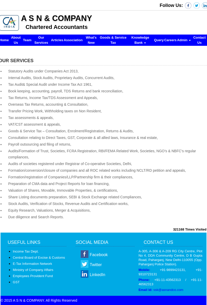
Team (27, 40)
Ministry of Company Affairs (33, 270)
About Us (16, 40)
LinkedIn (97, 275)
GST (16, 282)
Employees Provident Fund (33, 276)
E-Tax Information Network (32, 264)
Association (73, 40)
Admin (184, 40)
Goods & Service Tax (113, 40)
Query (159, 40)
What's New (91, 40)
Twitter (96, 265)
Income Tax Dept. (26, 251)
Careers (170, 40)
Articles (57, 40)
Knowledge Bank (140, 40)
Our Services (41, 40)
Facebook (99, 255)
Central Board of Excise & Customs (39, 257)
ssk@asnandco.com (168, 290)
